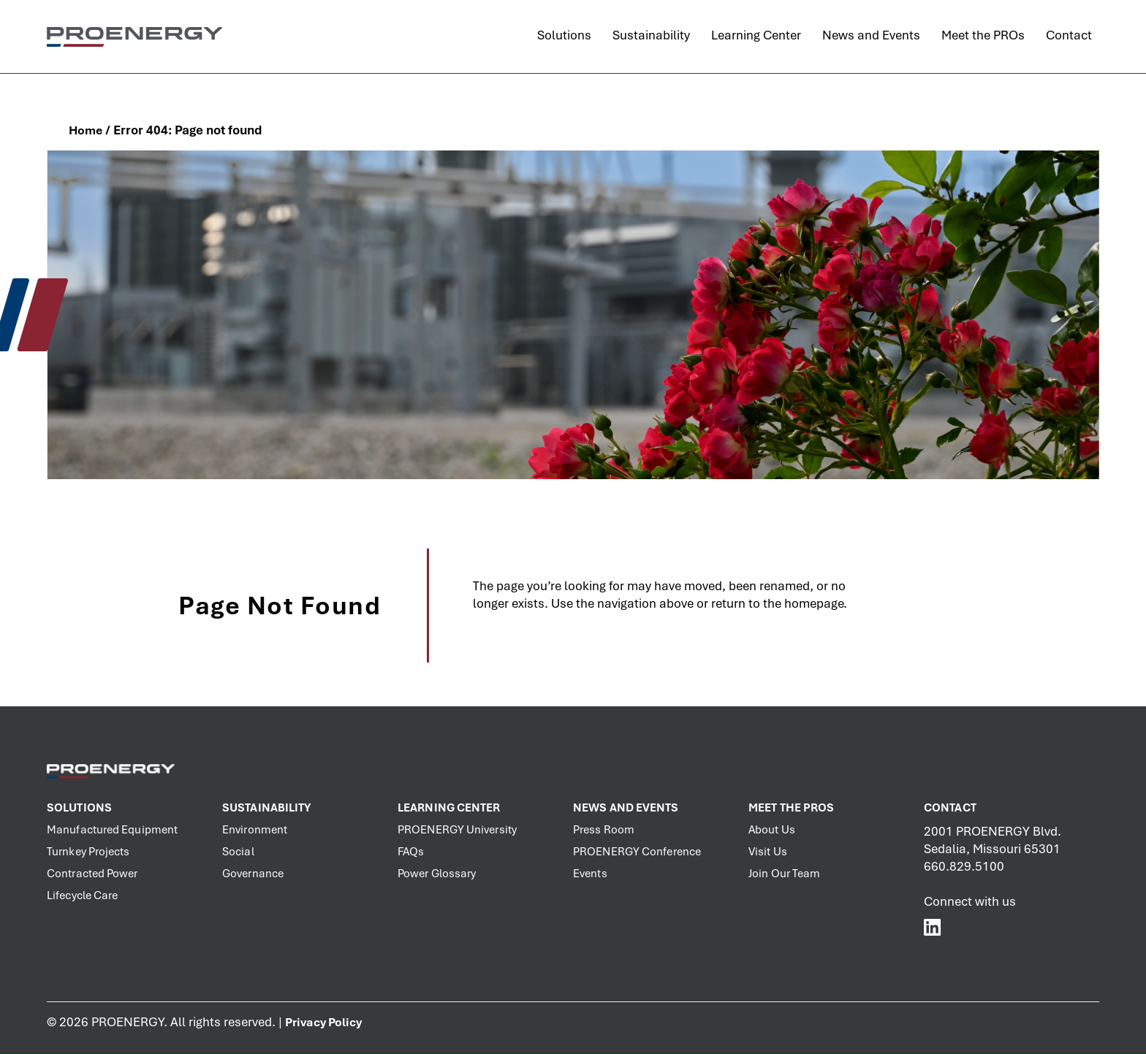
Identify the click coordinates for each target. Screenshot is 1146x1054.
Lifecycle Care (82, 895)
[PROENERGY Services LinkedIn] (933, 927)
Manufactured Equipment (112, 829)
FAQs (411, 851)
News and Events (626, 808)
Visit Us (767, 851)
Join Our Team (784, 873)
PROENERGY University (457, 829)
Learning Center (449, 808)
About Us (771, 829)
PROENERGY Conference (637, 851)
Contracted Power (92, 873)
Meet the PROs (791, 808)
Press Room (603, 829)
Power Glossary (437, 873)
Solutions (79, 808)
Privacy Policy (323, 1022)
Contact (950, 808)
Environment (254, 829)
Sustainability (266, 808)
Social (238, 851)
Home (85, 130)
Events (590, 873)
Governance (253, 873)
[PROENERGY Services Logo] (134, 36)
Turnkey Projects (88, 851)
